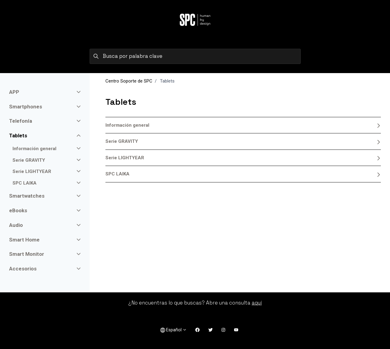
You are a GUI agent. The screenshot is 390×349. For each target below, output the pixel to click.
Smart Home (24, 240)
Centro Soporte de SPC (128, 81)
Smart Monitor (26, 254)
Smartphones (25, 107)
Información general (243, 125)
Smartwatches (26, 196)
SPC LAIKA (243, 174)
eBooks (18, 210)
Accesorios (23, 269)
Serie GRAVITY (243, 141)
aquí (257, 302)
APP (14, 92)
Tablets (18, 135)
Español (173, 330)
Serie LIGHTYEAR (243, 158)
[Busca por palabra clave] (195, 56)
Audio (16, 225)
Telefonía (20, 121)
